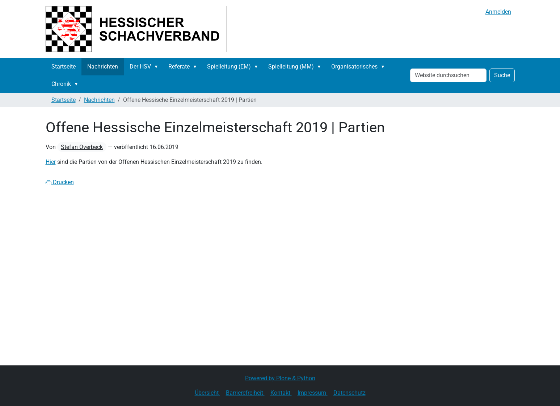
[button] (158, 66)
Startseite (63, 66)
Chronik (61, 83)
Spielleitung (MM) (291, 66)
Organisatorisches (354, 66)
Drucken (60, 182)
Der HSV (140, 66)
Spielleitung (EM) (229, 66)
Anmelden (498, 11)
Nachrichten (102, 66)
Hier (51, 161)
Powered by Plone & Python (280, 378)
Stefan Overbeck (82, 147)
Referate (179, 66)
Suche (502, 75)
